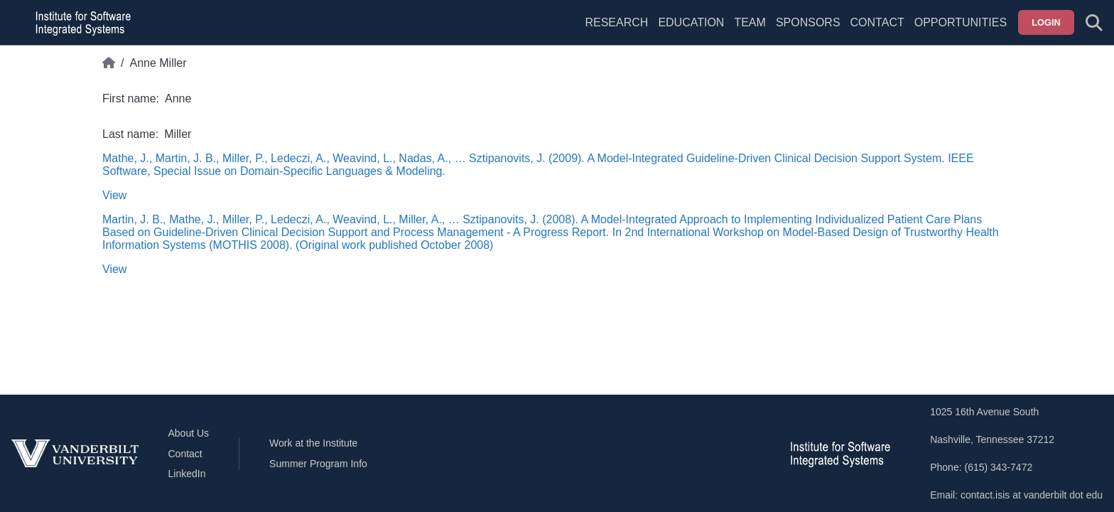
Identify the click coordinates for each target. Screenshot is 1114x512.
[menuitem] (749, 31)
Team (749, 22)
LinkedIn (187, 473)
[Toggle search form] (1094, 22)
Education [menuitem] (691, 22)
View (114, 195)
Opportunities (960, 22)
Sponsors (808, 22)
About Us (189, 433)
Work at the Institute (313, 443)
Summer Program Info (318, 463)
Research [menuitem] (616, 22)
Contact (877, 22)
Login (1046, 22)
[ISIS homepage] (79, 23)
